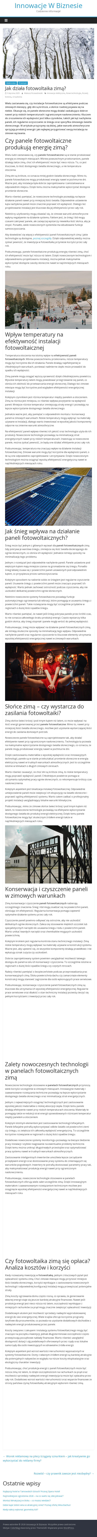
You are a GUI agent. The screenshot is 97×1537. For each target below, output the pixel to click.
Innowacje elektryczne (56, 93)
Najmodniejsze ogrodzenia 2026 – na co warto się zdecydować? (33, 1496)
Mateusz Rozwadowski (33, 93)
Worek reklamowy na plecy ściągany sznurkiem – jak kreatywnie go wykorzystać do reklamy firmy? (46, 1458)
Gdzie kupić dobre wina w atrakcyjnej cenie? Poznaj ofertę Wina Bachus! (37, 1505)
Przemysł (22, 83)
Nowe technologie (73, 93)
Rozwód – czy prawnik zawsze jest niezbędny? (64, 1473)
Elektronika (11, 83)
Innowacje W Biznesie (48, 5)
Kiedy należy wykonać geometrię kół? (20, 1509)
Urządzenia (17, 97)
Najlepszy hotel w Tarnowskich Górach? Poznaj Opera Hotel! (31, 1491)
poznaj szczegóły (42, 238)
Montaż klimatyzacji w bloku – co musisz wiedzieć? (27, 1500)
